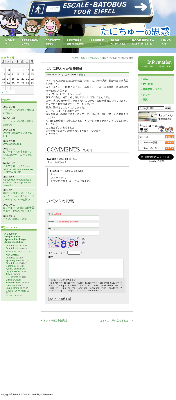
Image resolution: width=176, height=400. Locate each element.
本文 (50, 257)
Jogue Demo (12, 288)
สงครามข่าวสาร (14, 251)
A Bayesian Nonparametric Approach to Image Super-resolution (17, 182)
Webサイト (54, 229)
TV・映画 (148, 84)
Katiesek (10, 285)
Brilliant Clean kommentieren (13, 281)
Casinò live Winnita (16, 290)
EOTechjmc (12, 277)
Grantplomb (12, 245)
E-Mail (63, 221)
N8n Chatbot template (12, 256)
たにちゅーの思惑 (90, 57)
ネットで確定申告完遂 (55, 322)
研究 (145, 99)
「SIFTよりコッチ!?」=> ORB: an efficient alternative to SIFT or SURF (18, 169)
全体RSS (143, 136)
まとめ (146, 94)
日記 (104, 57)
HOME (75, 57)
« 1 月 (4, 92)
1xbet (9, 274)
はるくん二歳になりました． (115, 322)
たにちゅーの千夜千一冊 (151, 148)
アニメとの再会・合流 (15, 219)
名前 (54, 213)
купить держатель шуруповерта (16, 270)
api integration (13, 260)
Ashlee (9, 295)
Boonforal (11, 266)
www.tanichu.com (12, 143)
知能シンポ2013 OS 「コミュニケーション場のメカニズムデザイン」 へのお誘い (18, 196)
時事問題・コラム (152, 89)
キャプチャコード (57, 252)
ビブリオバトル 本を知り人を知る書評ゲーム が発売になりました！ (17, 155)
